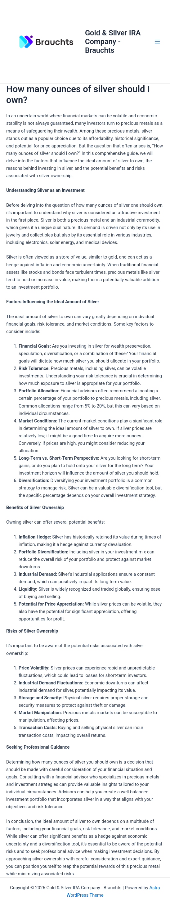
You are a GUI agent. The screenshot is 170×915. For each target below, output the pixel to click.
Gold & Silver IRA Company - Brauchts (113, 42)
